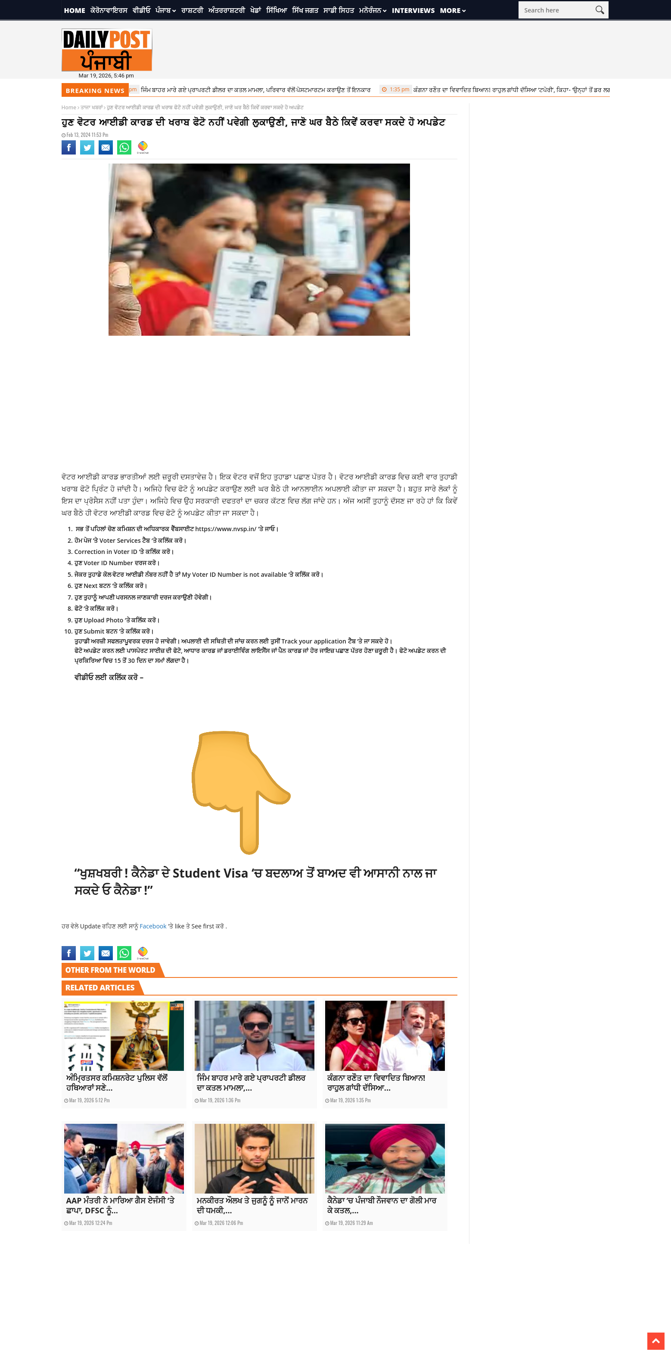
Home (74, 10)
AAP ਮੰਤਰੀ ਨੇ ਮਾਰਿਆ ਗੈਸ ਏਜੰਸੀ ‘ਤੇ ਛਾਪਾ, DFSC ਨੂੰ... (120, 1205)
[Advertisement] (260, 406)
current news (77, 940)
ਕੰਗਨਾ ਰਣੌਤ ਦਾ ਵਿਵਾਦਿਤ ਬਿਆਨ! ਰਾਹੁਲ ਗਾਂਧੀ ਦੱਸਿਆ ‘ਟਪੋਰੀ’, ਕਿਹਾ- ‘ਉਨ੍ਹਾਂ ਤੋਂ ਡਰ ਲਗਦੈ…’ (508, 89)
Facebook (154, 926)
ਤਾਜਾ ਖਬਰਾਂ (91, 107)
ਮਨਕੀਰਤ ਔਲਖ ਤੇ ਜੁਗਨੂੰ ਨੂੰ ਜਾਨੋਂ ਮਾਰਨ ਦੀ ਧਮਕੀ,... (252, 1205)
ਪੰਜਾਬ (163, 10)
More (450, 10)
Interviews (413, 10)
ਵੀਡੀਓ (141, 10)
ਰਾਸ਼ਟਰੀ (192, 10)
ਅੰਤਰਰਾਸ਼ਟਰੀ (226, 10)
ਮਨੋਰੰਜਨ (370, 10)
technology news (143, 940)
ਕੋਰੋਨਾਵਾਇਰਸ (108, 10)
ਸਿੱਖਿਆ (276, 10)
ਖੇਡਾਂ (255, 10)
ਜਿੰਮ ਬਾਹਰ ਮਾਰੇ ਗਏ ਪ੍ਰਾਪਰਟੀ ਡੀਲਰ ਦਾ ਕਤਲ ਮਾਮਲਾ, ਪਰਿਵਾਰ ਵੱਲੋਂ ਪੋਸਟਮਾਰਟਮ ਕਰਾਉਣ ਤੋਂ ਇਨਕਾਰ (247, 89)
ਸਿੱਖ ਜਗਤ (305, 10)
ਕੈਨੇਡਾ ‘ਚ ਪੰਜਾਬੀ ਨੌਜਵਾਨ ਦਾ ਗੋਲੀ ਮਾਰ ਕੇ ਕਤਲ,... (382, 1205)
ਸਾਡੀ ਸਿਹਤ (338, 10)
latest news (108, 940)
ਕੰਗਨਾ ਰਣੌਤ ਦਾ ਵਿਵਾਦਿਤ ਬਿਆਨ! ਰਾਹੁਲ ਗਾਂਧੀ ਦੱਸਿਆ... (376, 1083)
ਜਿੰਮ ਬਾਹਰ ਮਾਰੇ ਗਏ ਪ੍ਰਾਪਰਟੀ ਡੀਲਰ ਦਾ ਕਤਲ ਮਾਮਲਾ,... (251, 1083)
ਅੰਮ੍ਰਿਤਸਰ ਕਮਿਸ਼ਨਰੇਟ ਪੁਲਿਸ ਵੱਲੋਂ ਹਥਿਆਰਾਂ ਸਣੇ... (116, 1083)
